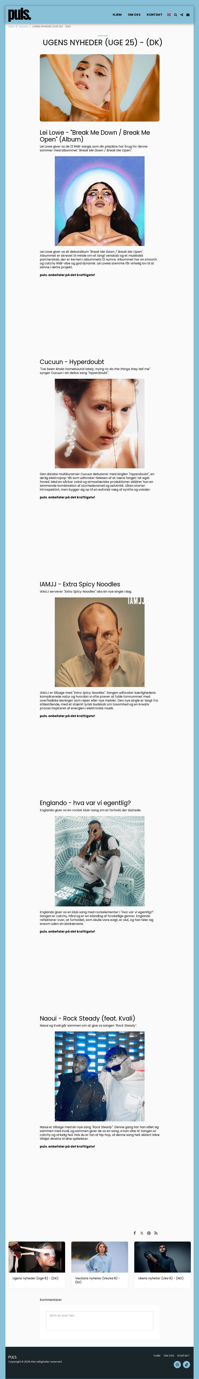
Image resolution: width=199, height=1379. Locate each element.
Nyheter (24, 26)
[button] (175, 14)
